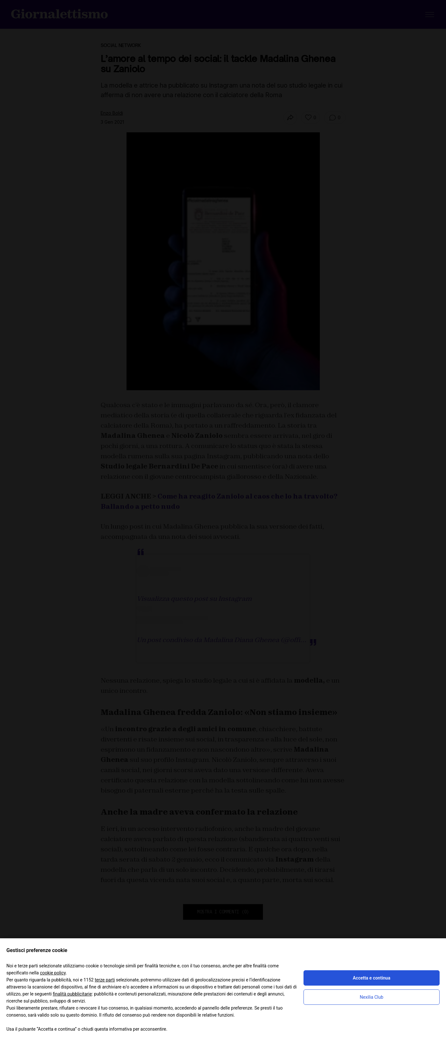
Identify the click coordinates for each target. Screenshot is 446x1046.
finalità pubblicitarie (72, 993)
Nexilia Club (371, 997)
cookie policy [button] (53, 972)
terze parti (105, 979)
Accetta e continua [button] (371, 977)
